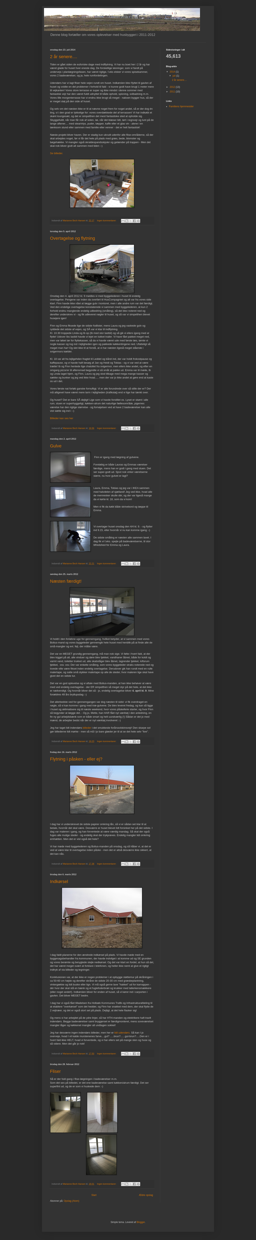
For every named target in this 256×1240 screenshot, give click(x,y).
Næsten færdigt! (66, 581)
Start (93, 1195)
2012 (173, 87)
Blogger (141, 1222)
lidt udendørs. (122, 1032)
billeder (87, 727)
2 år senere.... (63, 56)
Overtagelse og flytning (72, 238)
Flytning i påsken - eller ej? (76, 759)
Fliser (55, 1071)
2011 (173, 91)
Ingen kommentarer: (107, 220)
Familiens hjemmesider (181, 106)
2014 (173, 71)
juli (174, 75)
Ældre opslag (146, 1195)
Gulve (55, 445)
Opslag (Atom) (71, 1201)
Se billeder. (56, 153)
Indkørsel (59, 881)
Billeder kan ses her (61, 418)
